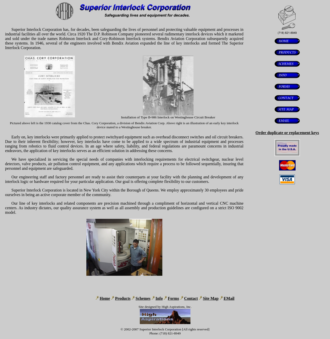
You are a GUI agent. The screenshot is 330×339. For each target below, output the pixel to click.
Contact (191, 298)
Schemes (142, 298)
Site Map (211, 298)
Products (122, 298)
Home (105, 298)
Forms (173, 298)
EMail (229, 298)
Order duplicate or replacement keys (287, 133)
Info (159, 298)
